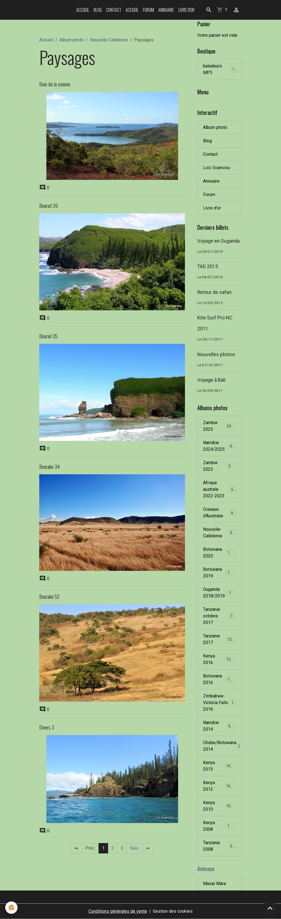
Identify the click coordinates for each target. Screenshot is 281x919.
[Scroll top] (270, 908)
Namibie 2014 (219, 726)
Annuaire (166, 10)
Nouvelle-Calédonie (109, 39)
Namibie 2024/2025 (220, 446)
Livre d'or (186, 10)
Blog (98, 10)
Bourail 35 (48, 336)
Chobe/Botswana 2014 (222, 746)
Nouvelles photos (216, 354)
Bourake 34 (49, 466)
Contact (113, 10)
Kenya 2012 (219, 786)
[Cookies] (11, 907)
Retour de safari (214, 292)
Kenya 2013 (219, 766)
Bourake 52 (49, 596)
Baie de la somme (54, 84)
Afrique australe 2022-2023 (220, 489)
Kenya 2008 (219, 826)
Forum (148, 10)
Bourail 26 (48, 205)
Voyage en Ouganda (218, 241)
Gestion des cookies (173, 911)
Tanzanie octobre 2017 (220, 616)
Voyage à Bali (211, 380)
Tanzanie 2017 (219, 639)
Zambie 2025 (219, 426)
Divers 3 (46, 727)
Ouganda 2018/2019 (220, 593)
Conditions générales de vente (117, 911)
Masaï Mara (214, 883)
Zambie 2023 (219, 466)
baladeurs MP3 (219, 69)
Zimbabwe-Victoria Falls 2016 (220, 702)
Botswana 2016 (219, 679)
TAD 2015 (207, 266)
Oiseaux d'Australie (219, 512)
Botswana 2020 (219, 552)
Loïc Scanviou (216, 167)
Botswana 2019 (219, 572)
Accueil (82, 10)
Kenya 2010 (219, 806)
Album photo (72, 39)
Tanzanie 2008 (219, 846)
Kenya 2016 (219, 659)
